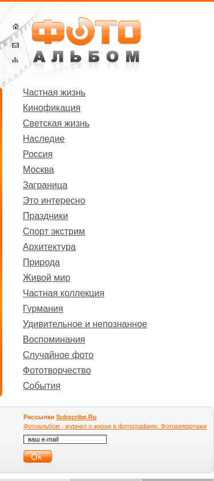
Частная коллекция (63, 293)
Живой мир (46, 278)
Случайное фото (58, 355)
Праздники (45, 216)
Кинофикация (51, 108)
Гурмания (43, 308)
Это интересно (54, 200)
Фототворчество (57, 370)
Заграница (45, 185)
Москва (38, 169)
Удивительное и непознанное (85, 324)
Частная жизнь (54, 92)
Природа (41, 262)
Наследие (44, 139)
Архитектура (49, 247)
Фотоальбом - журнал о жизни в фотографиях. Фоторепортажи (115, 426)
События (41, 386)
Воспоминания (54, 339)
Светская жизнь (56, 123)
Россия (38, 154)
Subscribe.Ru (76, 417)
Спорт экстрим (54, 231)
